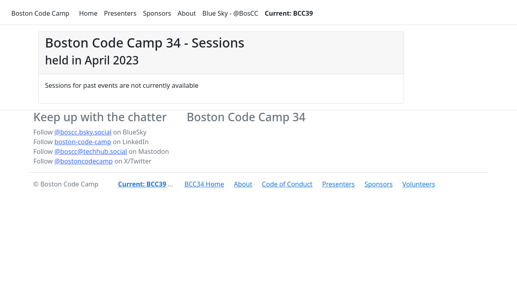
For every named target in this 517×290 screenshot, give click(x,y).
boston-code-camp (82, 141)
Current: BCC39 (289, 13)
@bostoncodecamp (83, 161)
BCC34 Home (204, 184)
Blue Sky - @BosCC (230, 13)
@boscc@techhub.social (90, 151)
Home (88, 13)
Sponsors (157, 13)
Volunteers (418, 184)
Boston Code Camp (40, 13)
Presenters (120, 13)
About (187, 13)
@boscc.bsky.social (82, 132)
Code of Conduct (287, 184)
